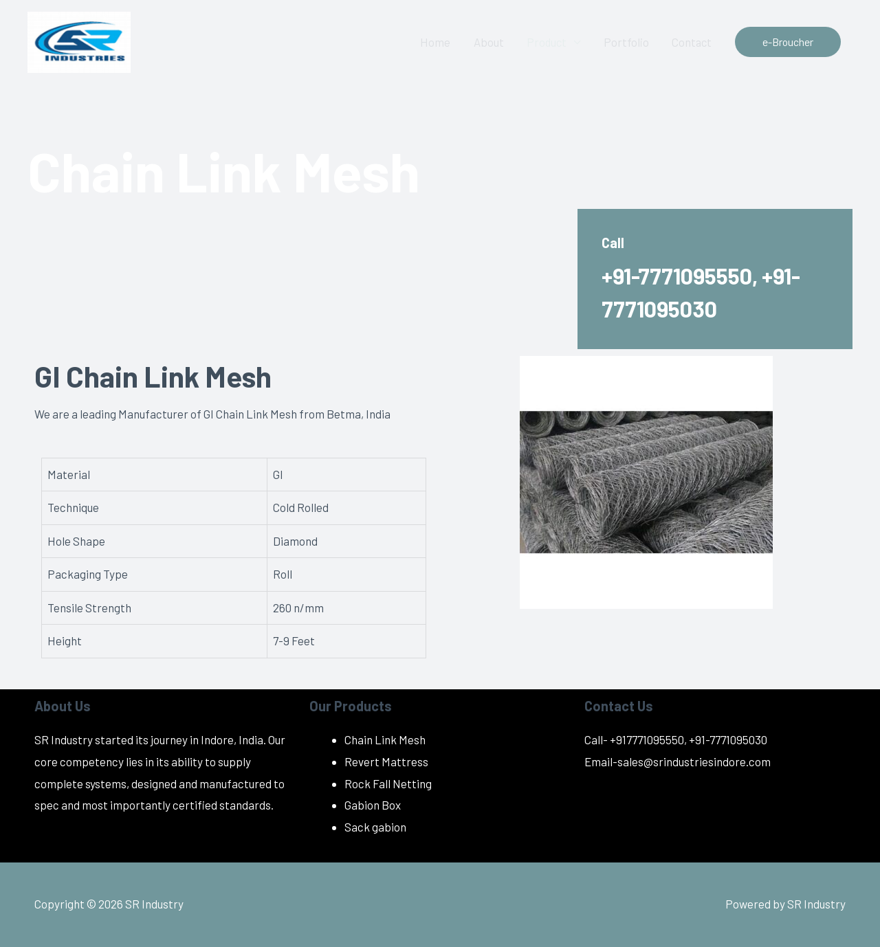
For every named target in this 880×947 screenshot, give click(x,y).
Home (430, 42)
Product (543, 42)
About (484, 42)
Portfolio (623, 42)
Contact (690, 42)
